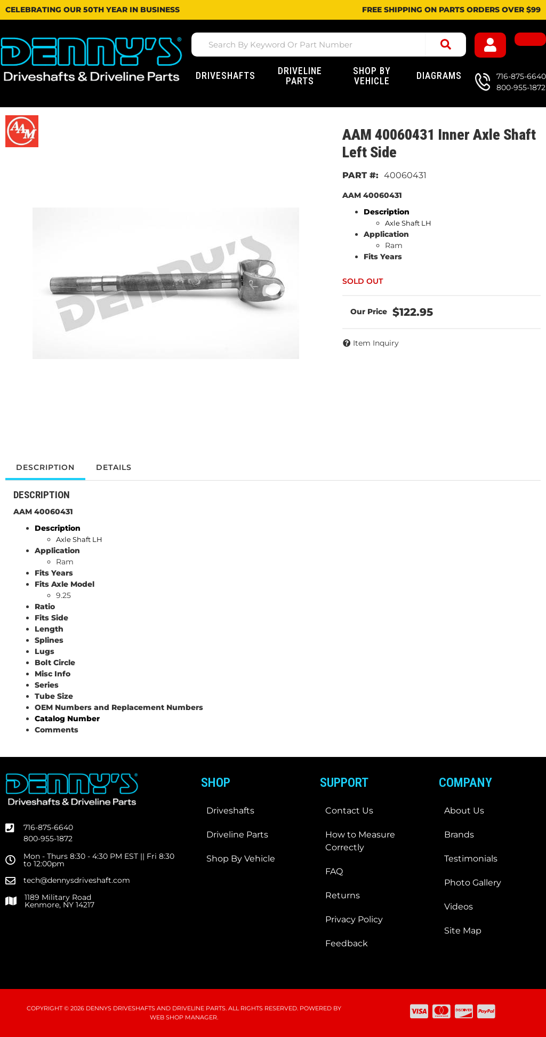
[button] (328, 45)
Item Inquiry (376, 343)
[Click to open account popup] (490, 45)
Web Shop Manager (183, 1017)
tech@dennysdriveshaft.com (76, 880)
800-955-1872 (48, 838)
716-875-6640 (48, 827)
